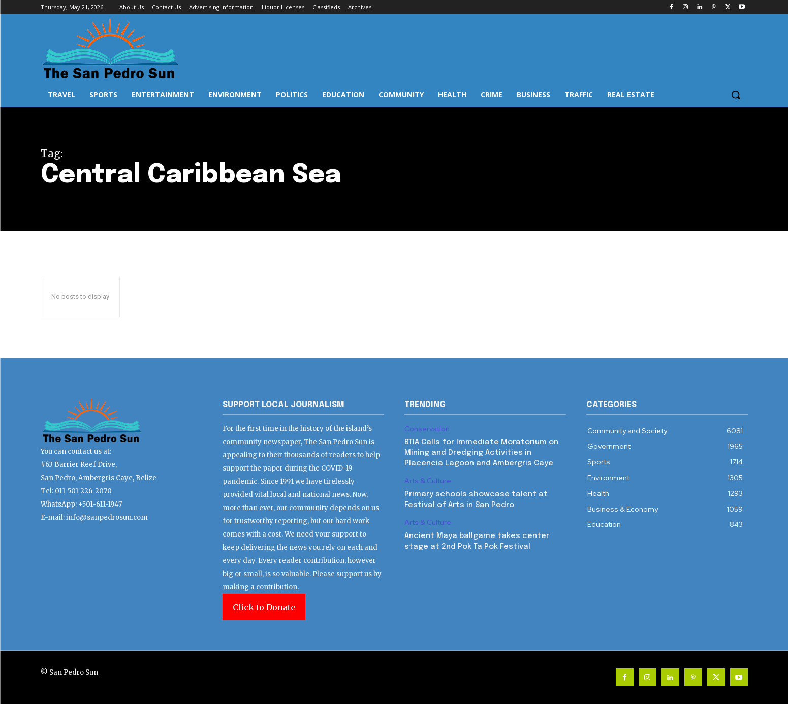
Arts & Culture (427, 481)
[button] (735, 95)
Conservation (427, 429)
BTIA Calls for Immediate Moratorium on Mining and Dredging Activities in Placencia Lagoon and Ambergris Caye (481, 452)
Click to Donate (264, 607)
